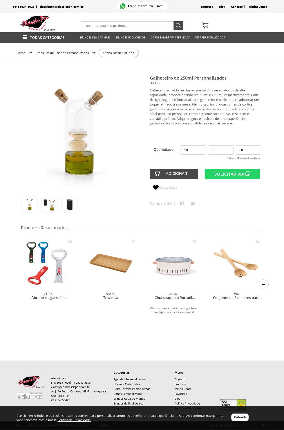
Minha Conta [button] (259, 7)
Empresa (207, 7)
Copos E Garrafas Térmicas (170, 37)
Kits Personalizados (210, 37)
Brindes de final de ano (128, 403)
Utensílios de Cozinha (118, 53)
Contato (237, 7)
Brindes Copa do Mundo (129, 399)
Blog (222, 7)
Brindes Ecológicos (130, 37)
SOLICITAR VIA (232, 174)
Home (20, 53)
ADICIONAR (176, 173)
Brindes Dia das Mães (95, 37)
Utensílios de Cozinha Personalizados (62, 53)
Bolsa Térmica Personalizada (132, 389)
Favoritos (165, 188)
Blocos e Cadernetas (127, 384)
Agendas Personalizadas (129, 379)
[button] (264, 284)
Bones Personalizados (128, 394)
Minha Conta (183, 389)
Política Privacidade (187, 403)
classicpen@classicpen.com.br (61, 7)
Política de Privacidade (74, 420)
